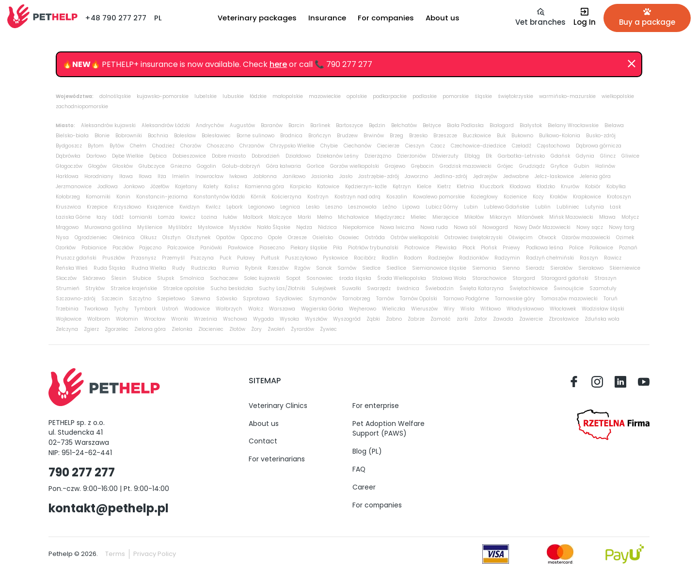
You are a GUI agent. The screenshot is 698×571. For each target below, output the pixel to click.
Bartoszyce (349, 125)
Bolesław (185, 135)
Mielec (419, 217)
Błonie (102, 135)
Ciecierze (388, 145)
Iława (126, 176)
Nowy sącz (589, 227)
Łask (615, 207)
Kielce (424, 186)
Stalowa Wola (449, 278)
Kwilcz (213, 207)
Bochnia (158, 135)
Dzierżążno (378, 156)
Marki (304, 217)
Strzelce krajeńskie (134, 288)
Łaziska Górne (73, 217)
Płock (468, 247)
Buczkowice (477, 135)
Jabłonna (265, 176)
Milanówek (530, 217)
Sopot (293, 278)
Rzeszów (278, 268)
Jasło (345, 176)
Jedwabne (516, 176)
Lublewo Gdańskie (506, 207)
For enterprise (375, 405)
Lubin (471, 207)
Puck (225, 257)
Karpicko (300, 186)
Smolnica (192, 278)
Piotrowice (416, 247)
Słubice (141, 278)
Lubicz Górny (442, 207)
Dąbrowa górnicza (598, 145)
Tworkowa (96, 308)
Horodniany (98, 176)
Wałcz (255, 308)
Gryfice (559, 166)
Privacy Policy (154, 553)
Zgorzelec (116, 329)
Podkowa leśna (544, 247)
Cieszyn (415, 145)
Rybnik (253, 268)
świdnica (408, 288)
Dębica (158, 156)
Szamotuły (603, 288)
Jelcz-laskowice (554, 176)
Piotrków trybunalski (373, 247)
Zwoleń (276, 329)
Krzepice (97, 207)
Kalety (211, 186)
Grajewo (395, 166)
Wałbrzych (229, 308)
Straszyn (605, 278)
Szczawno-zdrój (75, 298)
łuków (230, 217)
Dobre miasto (229, 156)
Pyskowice (335, 257)
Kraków (558, 196)
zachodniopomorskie (82, 106)
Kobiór (593, 186)
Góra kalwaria (283, 166)
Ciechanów (357, 145)
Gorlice (315, 166)
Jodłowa (107, 186)
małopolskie (287, 96)
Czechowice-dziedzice (478, 145)
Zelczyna (67, 329)
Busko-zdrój (601, 135)
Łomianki (140, 217)
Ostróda (375, 237)
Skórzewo (93, 278)
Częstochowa (553, 145)
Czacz (437, 145)
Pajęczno (150, 247)
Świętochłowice (528, 288)
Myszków (240, 227)
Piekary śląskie (308, 247)
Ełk (489, 156)
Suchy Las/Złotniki (282, 288)
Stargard (523, 278)
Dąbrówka (68, 156)
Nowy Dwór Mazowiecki (542, 227)
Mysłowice (210, 227)
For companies (377, 505)
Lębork (234, 207)
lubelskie (205, 96)
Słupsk (165, 278)
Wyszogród (347, 319)
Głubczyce (152, 166)
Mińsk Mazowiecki (571, 217)
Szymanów (322, 298)
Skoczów (66, 278)
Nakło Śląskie (273, 227)
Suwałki (351, 288)
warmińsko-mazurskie (567, 96)
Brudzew (347, 135)
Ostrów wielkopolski (415, 237)
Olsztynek (198, 237)
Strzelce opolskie (184, 288)
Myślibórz (180, 227)
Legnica (290, 207)
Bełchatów (404, 125)
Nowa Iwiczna (397, 227)
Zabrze (416, 319)
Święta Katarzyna (482, 288)
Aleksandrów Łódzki (166, 125)
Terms (115, 553)
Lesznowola (362, 207)
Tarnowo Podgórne (466, 298)
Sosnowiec (319, 278)
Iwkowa (238, 176)
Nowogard (495, 227)
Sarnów (346, 268)
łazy (101, 217)
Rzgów (302, 268)
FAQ (358, 469)
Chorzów (190, 145)
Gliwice (630, 156)
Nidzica (327, 227)
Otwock (547, 237)
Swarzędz (379, 288)
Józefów (159, 186)
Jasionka (322, 176)
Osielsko (323, 237)
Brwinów (374, 135)
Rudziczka (203, 268)
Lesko (312, 207)
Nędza (304, 227)
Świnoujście (569, 288)
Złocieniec (210, 329)
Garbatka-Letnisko (521, 156)
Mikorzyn (500, 217)
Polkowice (601, 247)
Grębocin (422, 166)
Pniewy (511, 247)
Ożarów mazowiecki (586, 237)
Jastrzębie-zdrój (378, 176)
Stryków (95, 288)
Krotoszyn (619, 196)
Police (576, 247)
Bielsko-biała (72, 135)
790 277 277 (81, 472)
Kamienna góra (264, 186)
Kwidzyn (189, 207)
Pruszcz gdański (76, 257)
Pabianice (94, 247)
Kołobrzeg (68, 196)
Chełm (138, 145)
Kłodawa (520, 186)
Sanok (324, 268)
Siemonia (484, 268)
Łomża (166, 217)
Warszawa (282, 308)
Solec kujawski (262, 278)
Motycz (630, 217)
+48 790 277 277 (115, 18)
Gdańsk (560, 156)
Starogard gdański (564, 278)
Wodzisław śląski (603, 308)
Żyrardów (302, 329)
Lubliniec (567, 207)
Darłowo (96, 156)
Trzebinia (67, 308)
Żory (256, 329)
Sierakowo (590, 268)
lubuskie (233, 96)
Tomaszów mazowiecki (569, 298)
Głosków (122, 166)
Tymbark (145, 308)
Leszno (333, 207)
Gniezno (181, 166)
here (278, 64)
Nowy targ (622, 227)
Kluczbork (492, 186)
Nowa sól (465, 227)
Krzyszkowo (127, 207)
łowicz (187, 217)
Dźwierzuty (445, 156)
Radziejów (440, 257)
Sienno (511, 268)
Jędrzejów (485, 176)
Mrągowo (67, 227)
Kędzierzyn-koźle (366, 186)
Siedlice (396, 268)
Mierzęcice (445, 217)
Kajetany (186, 186)
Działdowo (298, 156)
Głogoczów (69, 166)
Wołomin (127, 319)
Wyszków (316, 319)
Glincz (608, 156)
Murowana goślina (107, 227)
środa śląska (355, 278)
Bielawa (614, 125)
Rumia (230, 268)
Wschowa (235, 319)
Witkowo (490, 308)
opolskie (357, 96)
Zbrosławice (564, 319)
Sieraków (561, 268)
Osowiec (349, 237)
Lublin (543, 207)
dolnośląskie (115, 96)
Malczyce (280, 217)
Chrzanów (251, 145)
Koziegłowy (484, 196)
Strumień (67, 288)
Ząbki (373, 319)
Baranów (272, 125)
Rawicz (612, 257)
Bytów (117, 145)
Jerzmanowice (74, 186)
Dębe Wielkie (127, 156)
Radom (413, 257)
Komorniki (98, 196)
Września (205, 319)
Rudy (178, 268)
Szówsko (226, 298)
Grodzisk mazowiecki (466, 166)
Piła (337, 247)
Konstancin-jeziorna (162, 196)
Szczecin (112, 298)
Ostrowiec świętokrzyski (473, 237)
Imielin (181, 176)
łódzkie (258, 96)
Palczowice (180, 247)
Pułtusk (270, 257)
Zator (480, 319)
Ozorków (66, 247)
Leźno (389, 207)
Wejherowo (362, 308)
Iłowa (145, 176)
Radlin (389, 257)
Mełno (324, 217)
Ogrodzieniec (91, 237)
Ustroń (170, 308)
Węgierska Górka (322, 308)
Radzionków (474, 257)
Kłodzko (546, 186)
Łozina (209, 217)
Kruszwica (68, 207)
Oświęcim (520, 237)
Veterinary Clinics (278, 405)
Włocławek (563, 308)
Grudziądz (532, 166)
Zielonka (182, 329)
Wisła (467, 308)
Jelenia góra (595, 176)
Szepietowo (171, 298)
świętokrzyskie (515, 96)
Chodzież (163, 145)
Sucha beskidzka (231, 288)
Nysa (62, 237)
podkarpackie (390, 96)
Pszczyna (202, 257)
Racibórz (365, 257)
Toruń (610, 298)
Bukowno (522, 135)
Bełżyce (432, 125)
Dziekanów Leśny (338, 156)
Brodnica (291, 135)
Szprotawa (256, 298)
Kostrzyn (318, 196)
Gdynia (585, 156)
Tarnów (385, 298)
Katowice (328, 186)
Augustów (242, 125)
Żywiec (328, 329)
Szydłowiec (289, 298)
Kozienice (515, 196)
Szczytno (140, 298)
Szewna (200, 298)
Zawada (503, 319)
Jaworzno (416, 176)
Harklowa (67, 176)
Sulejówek (323, 288)
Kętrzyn (402, 186)
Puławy (246, 257)
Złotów (237, 329)
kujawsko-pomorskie (163, 96)
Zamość (440, 319)
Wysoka (289, 319)
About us (264, 423)
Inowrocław (209, 176)
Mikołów (474, 217)
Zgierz (91, 329)
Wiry (449, 308)
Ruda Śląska (110, 268)
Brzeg (396, 135)
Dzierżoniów (411, 156)
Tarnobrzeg (356, 298)
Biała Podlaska (465, 125)
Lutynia (594, 207)
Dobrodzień (266, 156)
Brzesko (418, 135)
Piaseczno (272, 247)
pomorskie (456, 96)
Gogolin (206, 166)
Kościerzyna (286, 196)
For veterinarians (277, 459)
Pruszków (113, 257)
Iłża (162, 176)
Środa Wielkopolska (401, 278)
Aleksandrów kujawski (108, 125)
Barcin (296, 125)
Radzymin (507, 257)
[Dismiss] (631, 64)
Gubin (581, 166)
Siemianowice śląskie (439, 268)
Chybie (329, 145)
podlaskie (424, 96)
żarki (462, 319)
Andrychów (210, 125)
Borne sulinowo (255, 135)
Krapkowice (587, 196)
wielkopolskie (618, 96)
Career (364, 487)
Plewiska (446, 247)
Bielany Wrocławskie (573, 125)
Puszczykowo (301, 257)
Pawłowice (241, 247)
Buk (501, 135)
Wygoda (263, 319)
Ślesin (119, 278)
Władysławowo (525, 308)
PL (158, 18)
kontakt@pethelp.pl (108, 508)
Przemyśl (173, 257)
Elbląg (472, 156)
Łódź (118, 217)
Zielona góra (150, 329)
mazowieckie (325, 96)
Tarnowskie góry (515, 298)
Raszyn (589, 257)
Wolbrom (98, 319)
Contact (263, 441)
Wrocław (154, 319)
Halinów (605, 166)
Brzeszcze (445, 135)
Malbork (253, 217)
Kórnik (258, 196)
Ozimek (625, 237)
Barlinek (320, 125)
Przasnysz (143, 257)
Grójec (505, 166)
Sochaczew (224, 278)
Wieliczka (393, 308)
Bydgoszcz (69, 145)
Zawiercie (531, 319)
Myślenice (149, 227)
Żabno (394, 319)
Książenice (160, 207)
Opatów (225, 237)
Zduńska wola (602, 319)
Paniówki (211, 247)
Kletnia (465, 186)
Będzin (377, 125)
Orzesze (297, 237)
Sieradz (534, 268)
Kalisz (231, 186)
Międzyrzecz (390, 217)
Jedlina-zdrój (450, 176)
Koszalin (396, 196)
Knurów (570, 186)
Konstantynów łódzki (219, 196)
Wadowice (197, 308)
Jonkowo (134, 186)
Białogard (502, 125)
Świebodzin (439, 288)
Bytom (96, 145)
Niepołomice (358, 227)
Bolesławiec (216, 135)
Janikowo (294, 176)
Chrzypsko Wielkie (292, 145)
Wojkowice (68, 319)
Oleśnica (124, 237)
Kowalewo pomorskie (439, 196)
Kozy (538, 196)
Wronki (179, 319)
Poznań (628, 247)
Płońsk (489, 247)
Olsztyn (171, 237)
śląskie (483, 96)
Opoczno (251, 237)
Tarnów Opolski (418, 298)
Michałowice (353, 217)
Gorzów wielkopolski (354, 166)
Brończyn (319, 135)
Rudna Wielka (148, 268)
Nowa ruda (434, 227)
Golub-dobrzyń (241, 166)
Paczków (122, 247)
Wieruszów (424, 308)
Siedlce (371, 268)
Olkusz (149, 237)
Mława (607, 217)
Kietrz (444, 186)
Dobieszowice (189, 156)
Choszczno (220, 145)
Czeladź (521, 145)
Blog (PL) (367, 451)
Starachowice (489, 278)
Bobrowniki (128, 135)
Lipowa (411, 207)
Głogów (97, 166)
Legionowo (261, 207)
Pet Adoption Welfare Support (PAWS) (388, 429)
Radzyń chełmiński (550, 257)
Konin (123, 196)
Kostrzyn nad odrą (357, 196)
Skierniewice (624, 268)
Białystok (531, 125)
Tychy (121, 308)
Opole (275, 237)
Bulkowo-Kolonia (559, 135)
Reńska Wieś (72, 268)
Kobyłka (616, 186)
